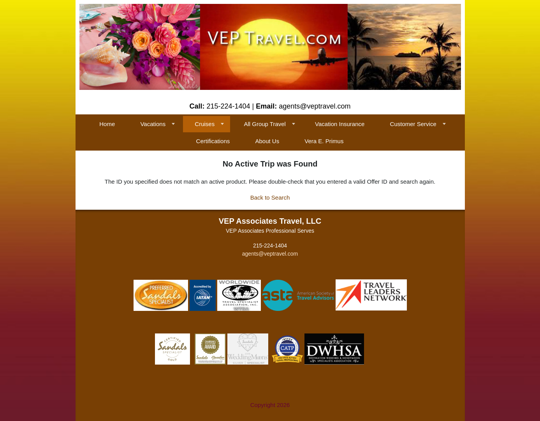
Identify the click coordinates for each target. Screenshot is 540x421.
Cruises (205, 124)
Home (107, 124)
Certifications (213, 141)
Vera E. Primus (323, 141)
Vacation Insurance (339, 124)
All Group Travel (265, 124)
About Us (267, 141)
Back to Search (270, 197)
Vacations (152, 124)
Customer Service (413, 124)
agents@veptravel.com (270, 254)
